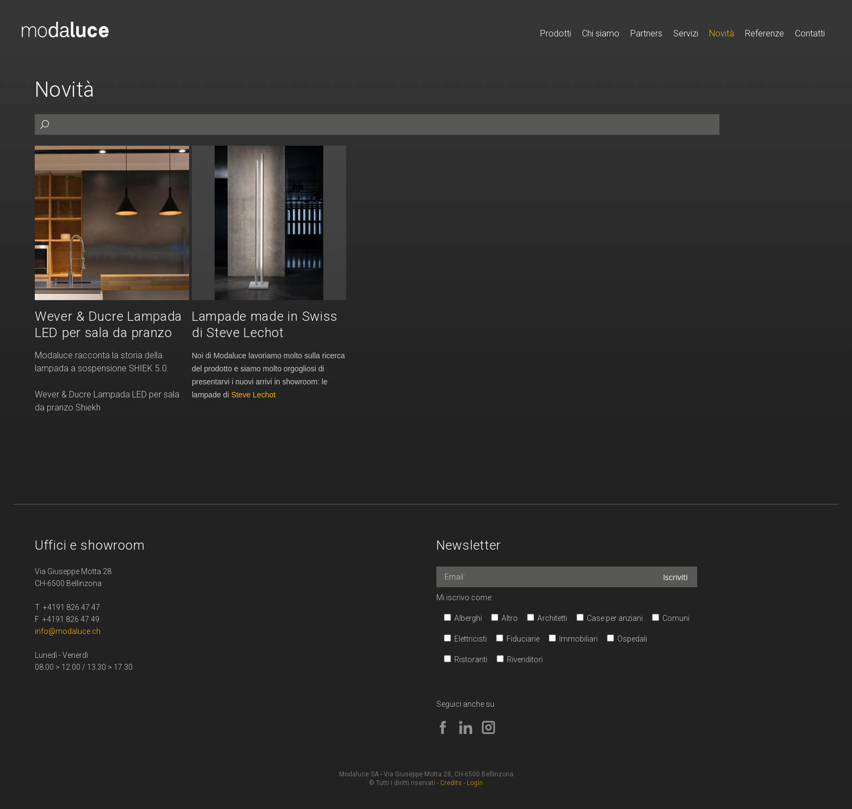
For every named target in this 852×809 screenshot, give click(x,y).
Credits (451, 783)
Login (475, 783)
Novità (721, 33)
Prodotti (555, 33)
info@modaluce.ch (68, 631)
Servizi (685, 33)
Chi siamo (600, 33)
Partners (646, 33)
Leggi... (112, 280)
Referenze (764, 33)
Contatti (810, 33)
